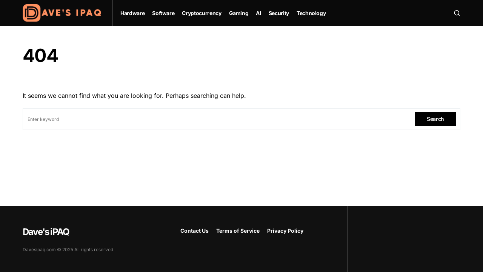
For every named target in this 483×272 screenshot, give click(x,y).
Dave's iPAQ (46, 231)
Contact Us (194, 230)
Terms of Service (238, 230)
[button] (457, 12)
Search (435, 119)
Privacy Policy (285, 230)
